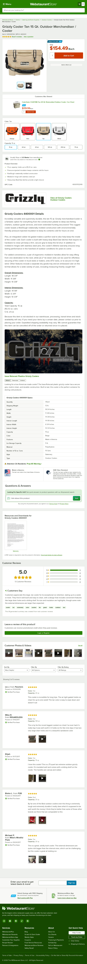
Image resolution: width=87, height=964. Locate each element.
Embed (22, 380)
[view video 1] (9, 653)
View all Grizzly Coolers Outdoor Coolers (60, 199)
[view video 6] (58, 653)
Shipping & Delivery (77, 944)
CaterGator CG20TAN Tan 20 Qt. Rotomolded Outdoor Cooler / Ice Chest (48, 102)
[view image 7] (68, 653)
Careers (51, 937)
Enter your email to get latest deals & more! (22, 883)
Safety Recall (29, 948)
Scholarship (52, 943)
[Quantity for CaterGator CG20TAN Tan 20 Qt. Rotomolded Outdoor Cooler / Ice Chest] (24, 111)
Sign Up (71, 883)
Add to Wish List (66, 65)
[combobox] (43, 10)
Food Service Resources (33, 943)
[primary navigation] (7, 4)
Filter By (34, 667)
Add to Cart (30, 112)
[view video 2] (42, 739)
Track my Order (76, 937)
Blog (26, 932)
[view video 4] (38, 653)
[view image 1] (32, 739)
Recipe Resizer (7, 943)
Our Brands (52, 934)
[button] (20, 85)
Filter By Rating (63, 667)
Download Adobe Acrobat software (51, 555)
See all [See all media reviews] (80, 645)
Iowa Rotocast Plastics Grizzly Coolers (22, 376)
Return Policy (53, 948)
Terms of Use (53, 504)
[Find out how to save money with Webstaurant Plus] (24, 104)
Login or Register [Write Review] (43, 633)
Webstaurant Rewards (10, 934)
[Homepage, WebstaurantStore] (43, 4)
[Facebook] (16, 921)
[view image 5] (48, 653)
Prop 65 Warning (34, 464)
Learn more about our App (67, 898)
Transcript (15, 380)
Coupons (28, 940)
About (8, 380)
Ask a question (28, 37)
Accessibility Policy (42, 955)
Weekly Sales (29, 937)
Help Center (76, 933)
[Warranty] (16, 536)
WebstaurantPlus (8, 932)
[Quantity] (52, 55)
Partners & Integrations (10, 945)
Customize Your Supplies (11, 940)
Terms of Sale (7, 955)
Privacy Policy (64, 504)
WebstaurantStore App (10, 937)
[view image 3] (28, 653)
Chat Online (74, 941)
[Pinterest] (27, 921)
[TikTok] (22, 921)
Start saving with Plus (25, 898)
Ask (76, 498)
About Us (51, 932)
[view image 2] (18, 653)
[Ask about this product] (43, 498)
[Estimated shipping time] (39, 159)
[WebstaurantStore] (30, 908)
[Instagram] (4, 921)
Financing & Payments (56, 940)
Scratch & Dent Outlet (32, 934)
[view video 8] (78, 653)
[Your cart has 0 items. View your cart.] (81, 4)
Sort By (6, 667)
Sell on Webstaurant (55, 945)
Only (51, 45)
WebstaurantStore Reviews (34, 945)
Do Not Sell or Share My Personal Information (67, 955)
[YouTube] (10, 921)
